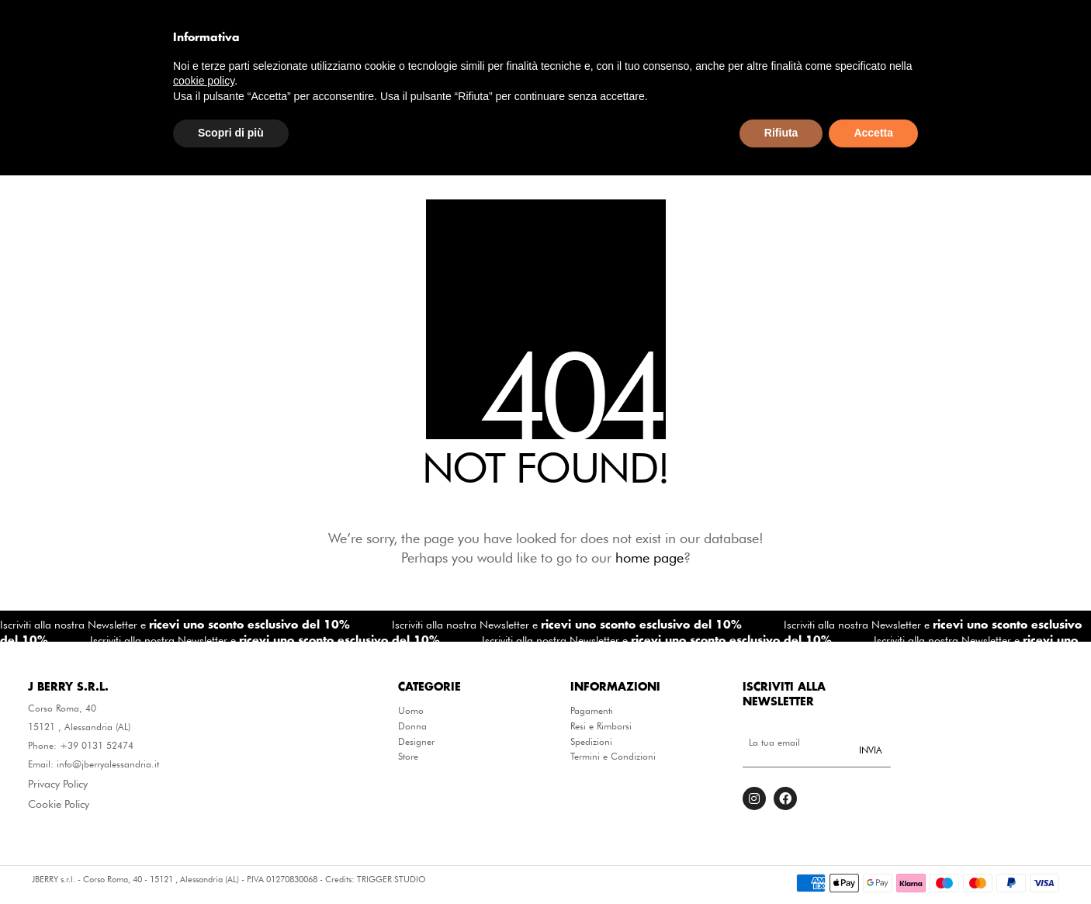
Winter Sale (793, 125)
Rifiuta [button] (781, 862)
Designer (698, 125)
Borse (529, 125)
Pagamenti (591, 710)
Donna (412, 726)
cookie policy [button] (203, 810)
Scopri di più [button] (231, 862)
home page (649, 557)
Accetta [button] (873, 862)
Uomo (411, 710)
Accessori (450, 125)
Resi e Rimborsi (601, 726)
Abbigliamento (339, 125)
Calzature (608, 125)
